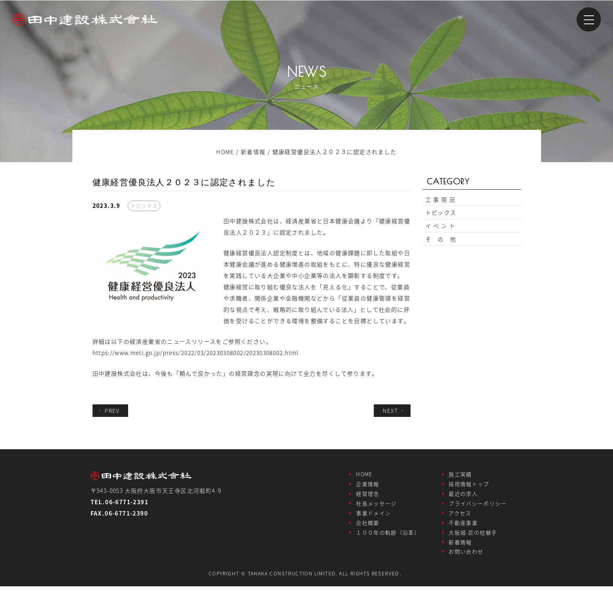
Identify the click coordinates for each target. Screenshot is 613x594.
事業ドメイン (373, 516)
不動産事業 (463, 527)
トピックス (441, 215)
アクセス (460, 516)
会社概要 (367, 527)
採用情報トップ (469, 485)
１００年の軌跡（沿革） (388, 537)
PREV (109, 410)
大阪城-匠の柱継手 (473, 537)
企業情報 (367, 485)
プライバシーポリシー (478, 506)
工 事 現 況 (441, 200)
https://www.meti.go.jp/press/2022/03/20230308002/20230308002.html (201, 353)
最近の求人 (463, 495)
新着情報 (460, 548)
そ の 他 (441, 244)
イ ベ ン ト (441, 229)
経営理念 (367, 495)
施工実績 (460, 474)
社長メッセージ (376, 506)
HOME (364, 474)
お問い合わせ (466, 558)
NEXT (394, 410)
